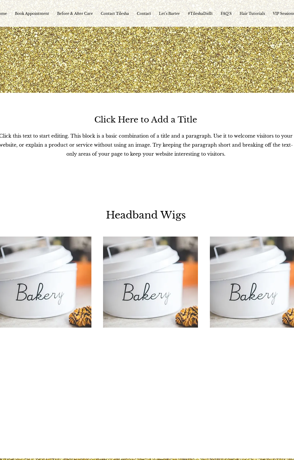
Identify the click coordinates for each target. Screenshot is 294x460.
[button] (150, 282)
